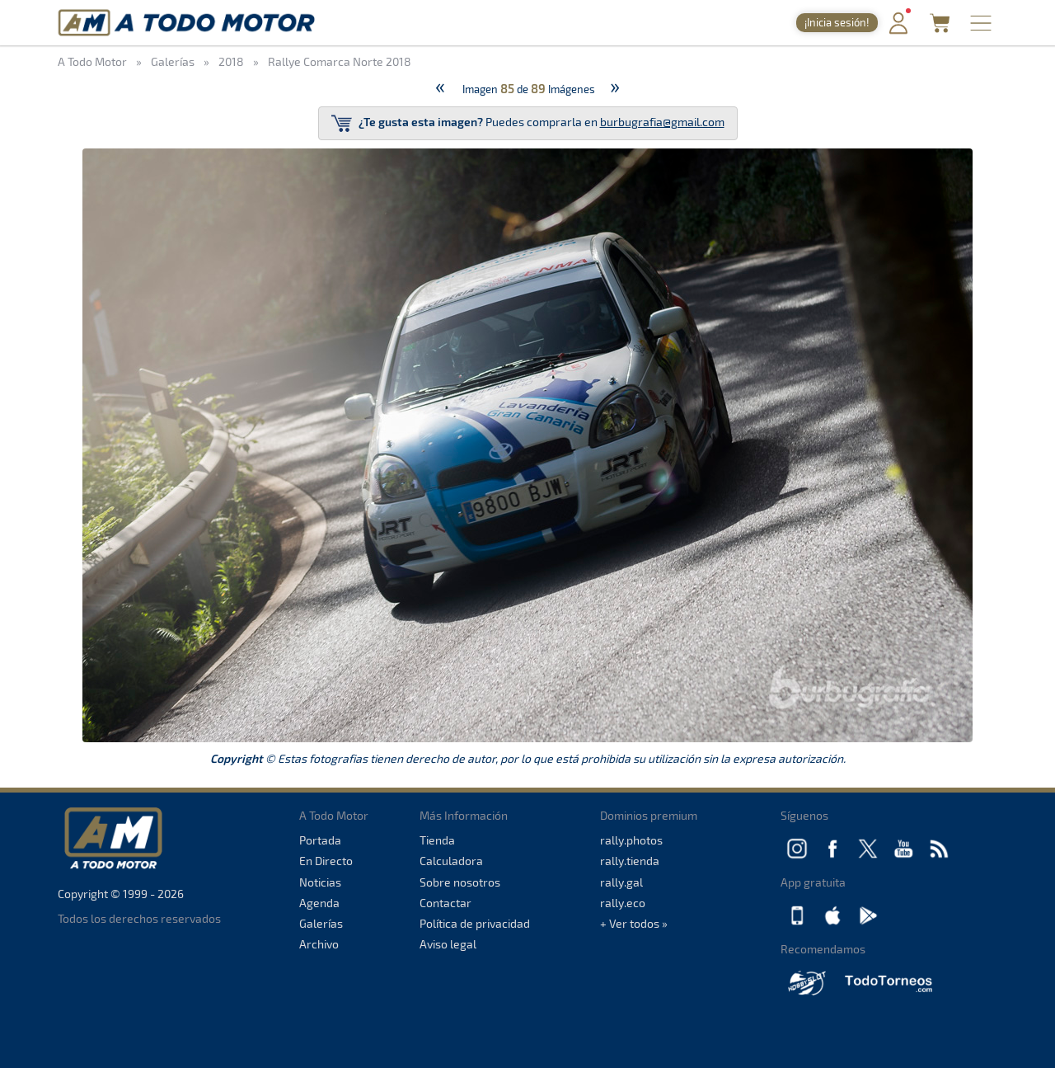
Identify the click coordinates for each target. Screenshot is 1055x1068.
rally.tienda (629, 861)
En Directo (326, 861)
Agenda (319, 903)
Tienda (437, 840)
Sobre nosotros (460, 882)
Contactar (445, 903)
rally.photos (631, 840)
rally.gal (621, 882)
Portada (320, 840)
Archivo (319, 944)
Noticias (320, 882)
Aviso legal (448, 944)
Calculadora (451, 861)
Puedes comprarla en (527, 123)
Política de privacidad (475, 923)
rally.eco (622, 903)
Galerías (321, 923)
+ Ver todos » (634, 923)
